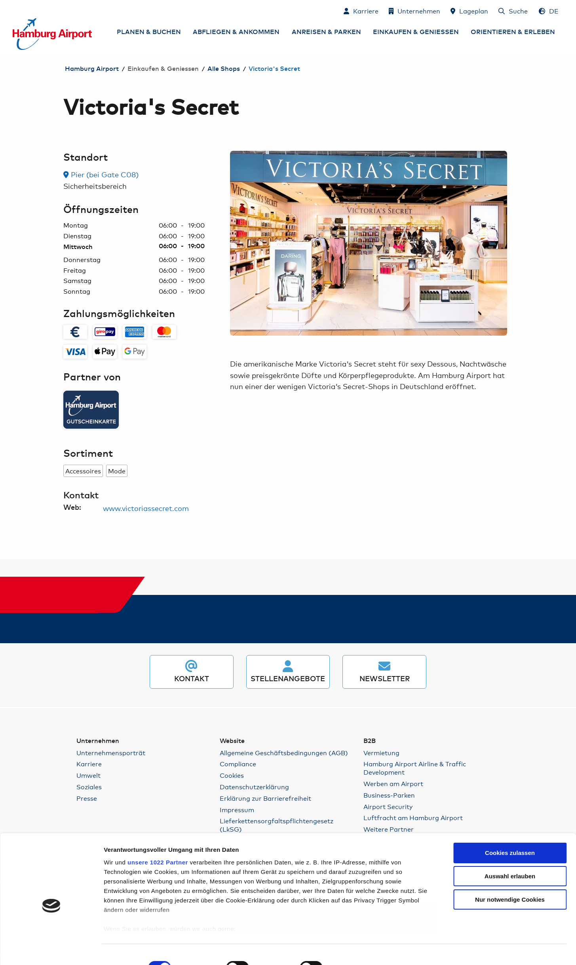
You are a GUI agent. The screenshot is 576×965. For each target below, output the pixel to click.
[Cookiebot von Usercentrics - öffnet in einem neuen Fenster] (51, 950)
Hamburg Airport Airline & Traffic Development (414, 768)
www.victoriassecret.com (146, 508)
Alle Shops (223, 69)
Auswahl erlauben (510, 839)
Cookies (232, 775)
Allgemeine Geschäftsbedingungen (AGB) (284, 752)
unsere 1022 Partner (157, 825)
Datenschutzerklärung (254, 787)
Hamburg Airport (92, 69)
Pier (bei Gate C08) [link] (101, 174)
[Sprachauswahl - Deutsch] (548, 10)
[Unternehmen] (414, 10)
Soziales (89, 787)
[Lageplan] (469, 10)
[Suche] (513, 10)
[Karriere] (361, 10)
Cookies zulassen (510, 816)
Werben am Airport (393, 783)
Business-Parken (389, 795)
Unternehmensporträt (110, 752)
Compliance (238, 764)
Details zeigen (432, 949)
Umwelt (88, 775)
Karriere (89, 764)
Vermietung (381, 752)
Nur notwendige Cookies (510, 862)
